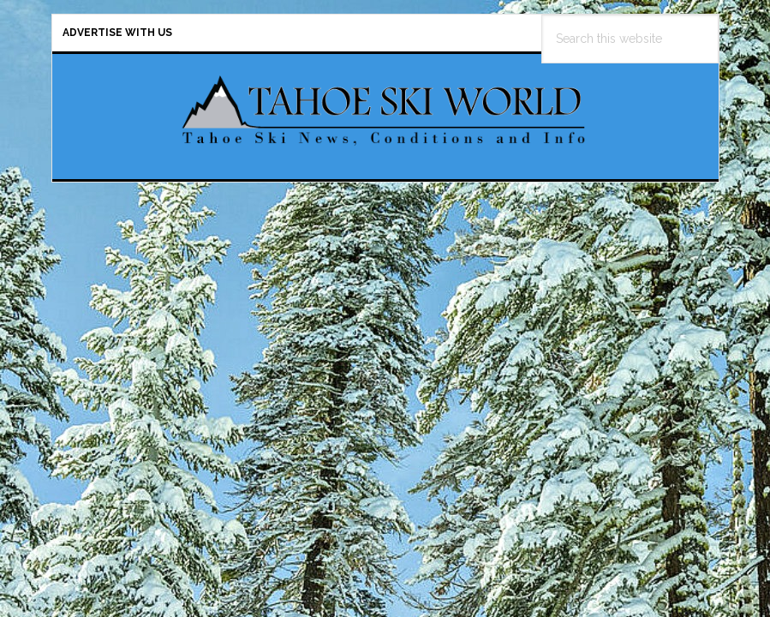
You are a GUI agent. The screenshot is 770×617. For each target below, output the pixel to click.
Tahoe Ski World (385, 109)
